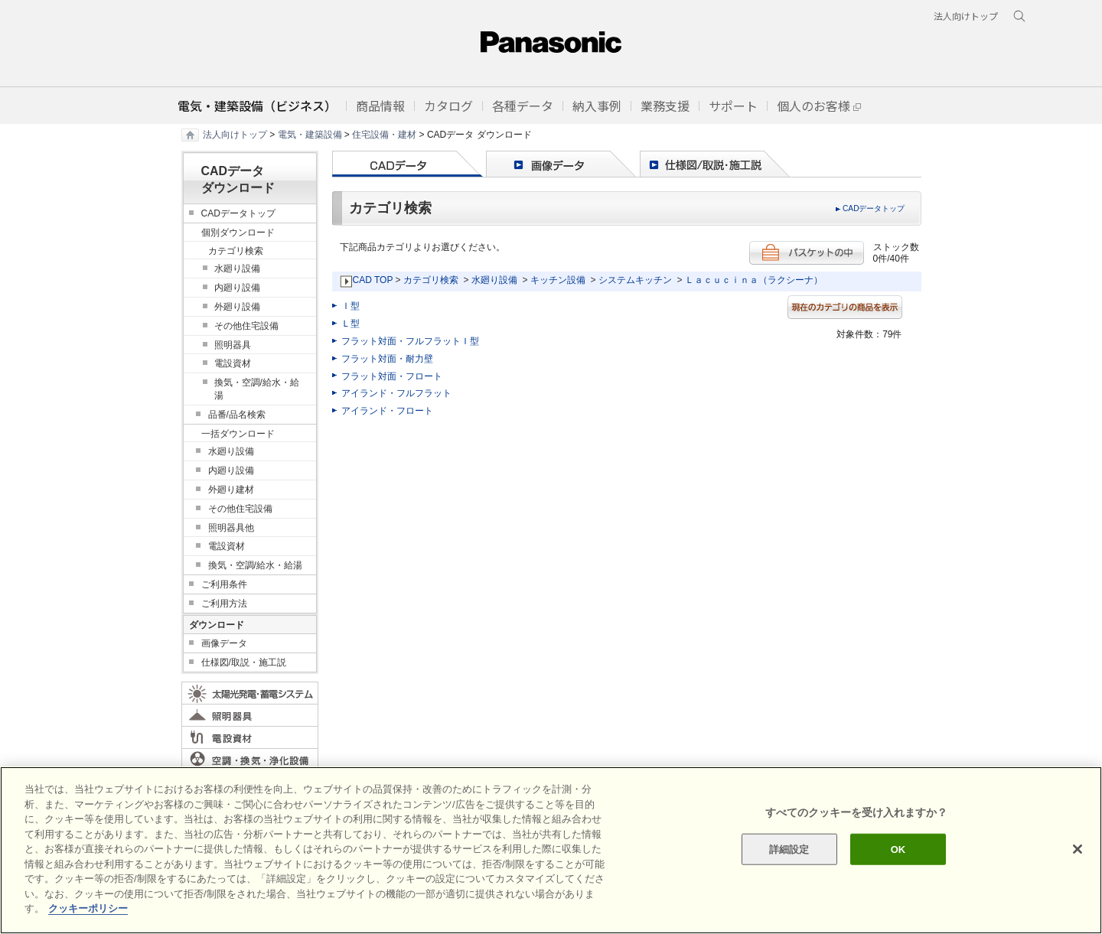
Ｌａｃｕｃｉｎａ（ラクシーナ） (754, 280)
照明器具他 (231, 527)
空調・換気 (250, 759)
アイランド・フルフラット (396, 393)
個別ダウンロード (238, 232)
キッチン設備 (557, 280)
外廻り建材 (231, 489)
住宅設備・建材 (384, 134)
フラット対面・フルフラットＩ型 (410, 341)
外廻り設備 (237, 306)
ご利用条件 (224, 584)
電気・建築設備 (310, 134)
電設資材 (232, 363)
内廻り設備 (237, 287)
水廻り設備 (494, 280)
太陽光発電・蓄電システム (250, 693)
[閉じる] (1077, 849)
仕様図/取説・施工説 (243, 662)
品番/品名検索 (237, 414)
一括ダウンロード (238, 433)
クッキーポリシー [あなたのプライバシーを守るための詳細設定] (88, 908)
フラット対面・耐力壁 (387, 358)
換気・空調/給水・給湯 (256, 389)
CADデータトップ (874, 208)
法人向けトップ (235, 134)
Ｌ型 (350, 323)
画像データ (224, 643)
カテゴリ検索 (430, 280)
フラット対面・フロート (391, 376)
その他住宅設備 (246, 326)
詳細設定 (789, 848)
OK (898, 848)
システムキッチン (635, 280)
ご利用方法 (224, 603)
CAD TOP (373, 280)
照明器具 (232, 345)
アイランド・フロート (387, 410)
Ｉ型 (350, 306)
